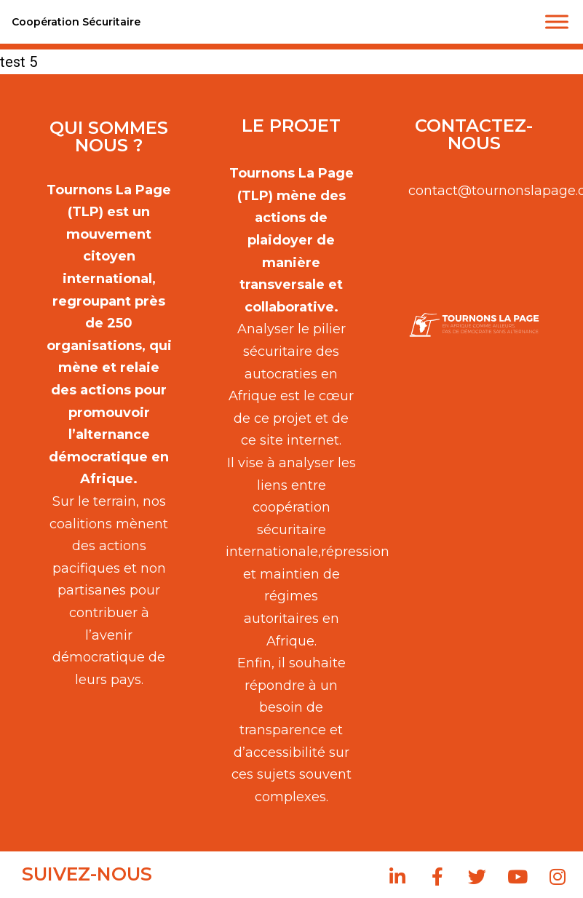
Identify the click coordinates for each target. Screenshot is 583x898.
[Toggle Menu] (556, 21)
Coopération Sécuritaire (76, 21)
